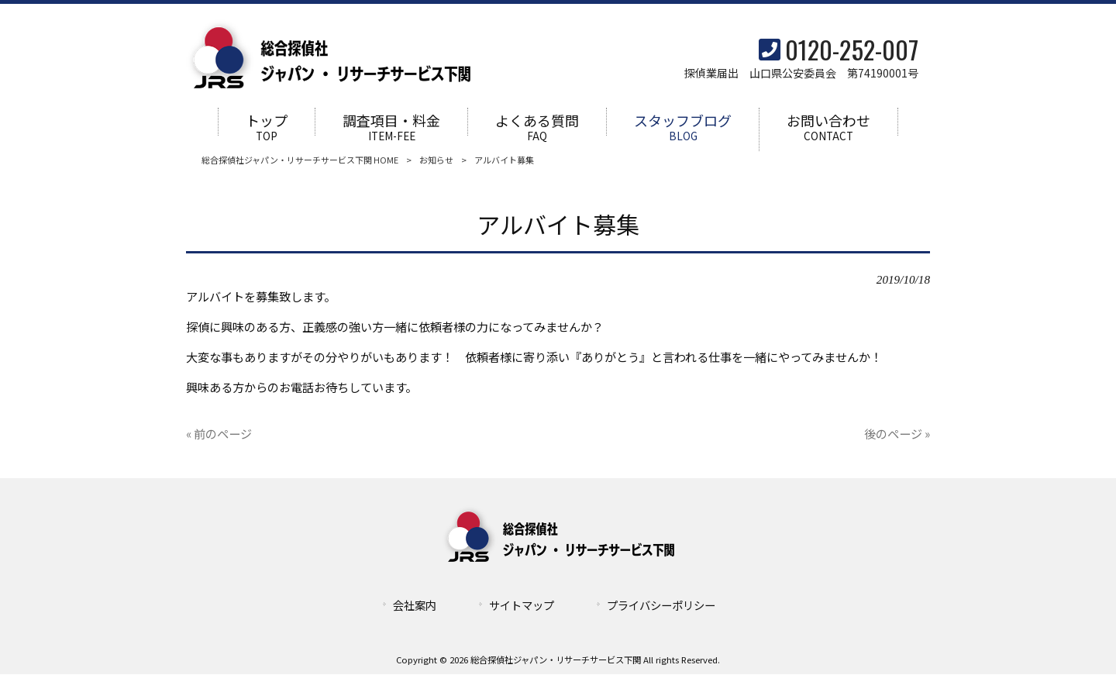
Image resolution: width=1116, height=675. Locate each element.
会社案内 (414, 605)
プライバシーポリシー (661, 605)
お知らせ (436, 160)
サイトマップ (521, 605)
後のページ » (897, 433)
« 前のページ (219, 433)
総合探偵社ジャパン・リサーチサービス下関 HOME (300, 160)
